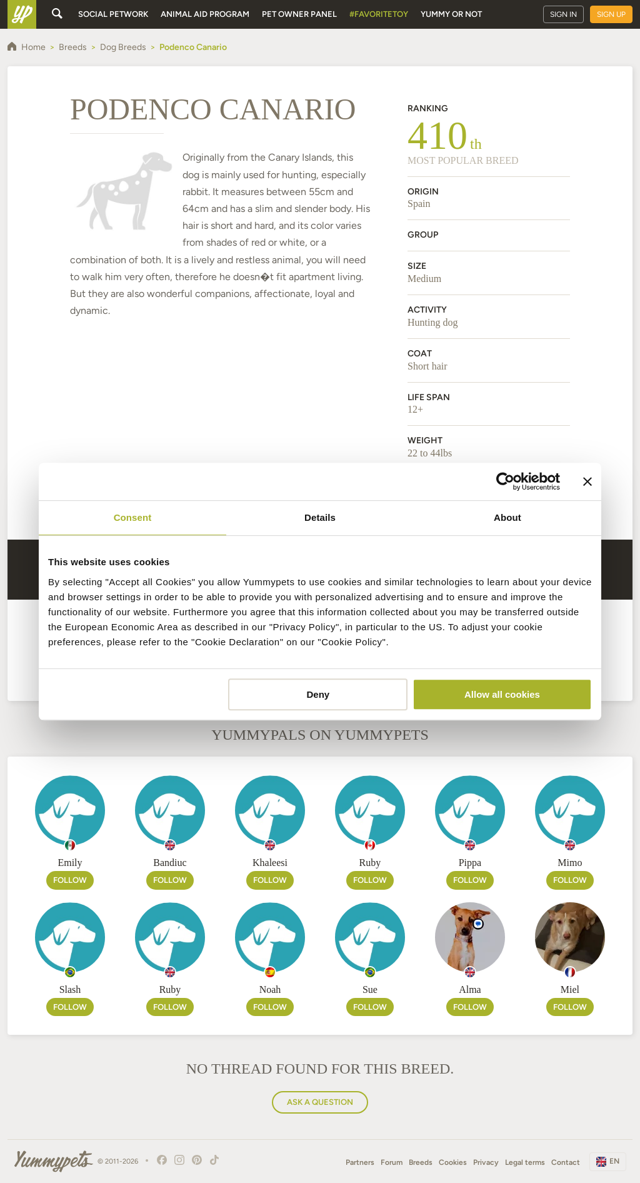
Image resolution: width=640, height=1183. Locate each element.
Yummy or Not (451, 14)
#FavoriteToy (378, 14)
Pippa (470, 862)
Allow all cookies (502, 694)
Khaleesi (270, 862)
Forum (391, 1162)
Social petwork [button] (113, 14)
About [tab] (507, 517)
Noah (270, 989)
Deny (318, 694)
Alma (470, 989)
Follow (70, 880)
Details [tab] (320, 517)
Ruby (370, 862)
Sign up (611, 14)
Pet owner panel (299, 14)
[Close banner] (587, 481)
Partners (360, 1162)
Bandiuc (169, 862)
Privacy (486, 1162)
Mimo (570, 862)
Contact (565, 1162)
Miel (570, 989)
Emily (70, 862)
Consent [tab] (133, 517)
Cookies (453, 1162)
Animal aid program (205, 14)
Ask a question (320, 1102)
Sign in (563, 14)
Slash (70, 989)
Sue (370, 989)
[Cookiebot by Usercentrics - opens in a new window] (505, 481)
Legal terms (525, 1162)
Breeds (420, 1162)
